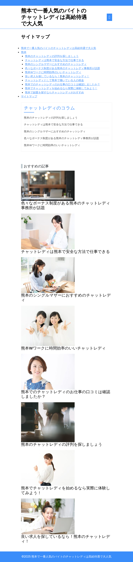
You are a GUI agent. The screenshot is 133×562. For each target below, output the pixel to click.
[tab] (109, 17)
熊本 (23, 52)
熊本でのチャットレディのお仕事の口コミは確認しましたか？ (62, 84)
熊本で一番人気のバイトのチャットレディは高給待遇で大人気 (54, 17)
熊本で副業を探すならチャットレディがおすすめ (54, 92)
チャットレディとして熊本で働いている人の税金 (54, 80)
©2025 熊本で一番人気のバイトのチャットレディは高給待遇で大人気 (66, 556)
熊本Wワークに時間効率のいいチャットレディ (53, 72)
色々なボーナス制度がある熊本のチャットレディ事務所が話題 (62, 68)
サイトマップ (29, 96)
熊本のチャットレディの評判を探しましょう (52, 56)
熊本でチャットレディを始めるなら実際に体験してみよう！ (61, 88)
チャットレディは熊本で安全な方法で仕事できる (54, 60)
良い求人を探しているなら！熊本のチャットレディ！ (57, 76)
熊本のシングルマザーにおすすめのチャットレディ (56, 64)
